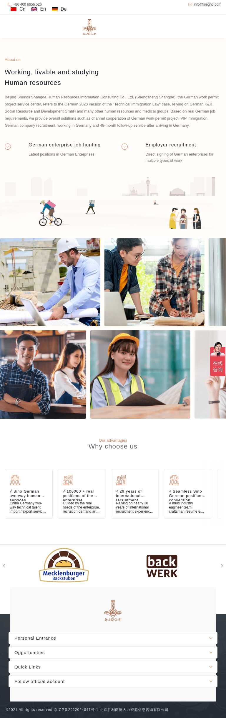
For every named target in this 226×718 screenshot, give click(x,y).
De (64, 8)
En (43, 8)
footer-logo (113, 611)
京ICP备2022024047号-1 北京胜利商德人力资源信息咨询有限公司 (111, 710)
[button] (222, 565)
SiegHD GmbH (113, 26)
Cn (22, 8)
